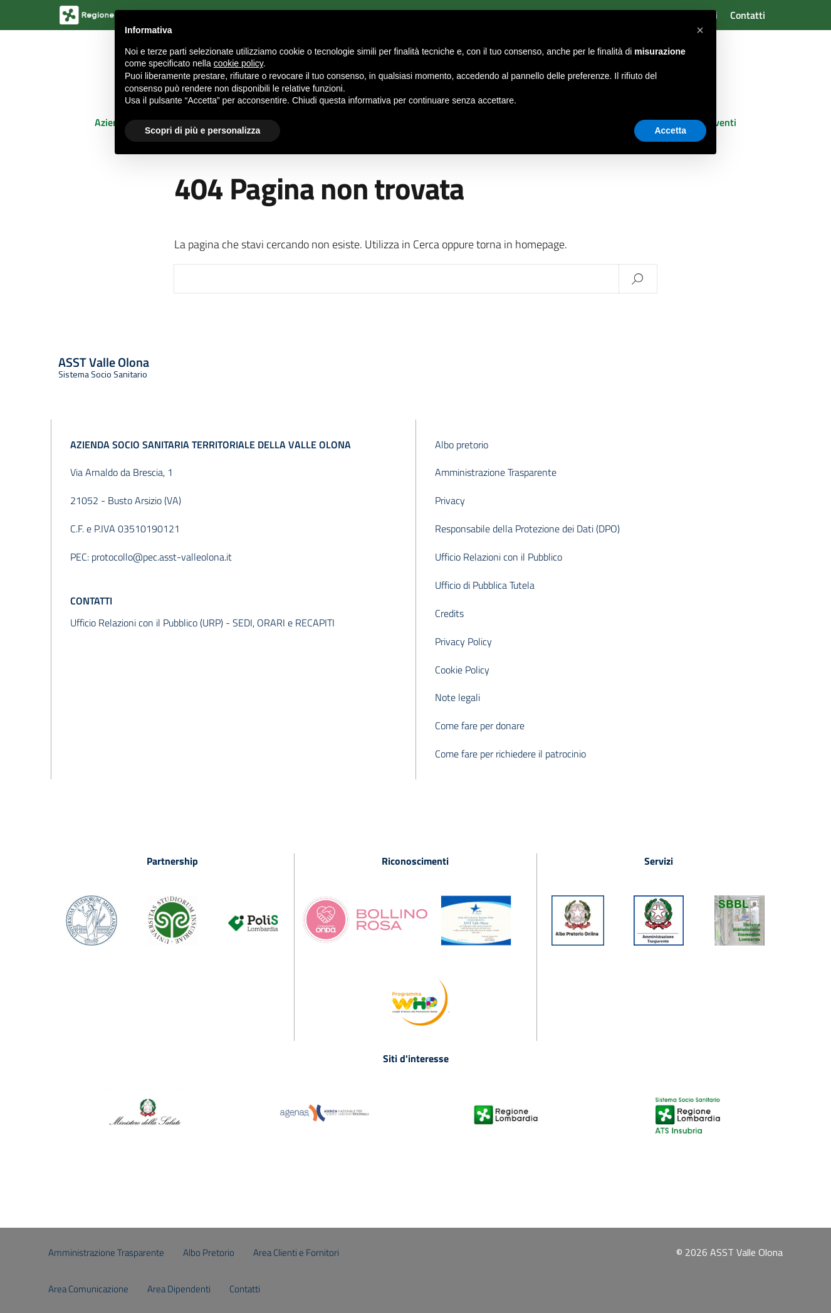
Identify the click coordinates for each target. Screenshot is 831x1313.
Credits (449, 613)
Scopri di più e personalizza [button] (202, 130)
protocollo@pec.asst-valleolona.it (161, 556)
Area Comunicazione (88, 1289)
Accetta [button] (670, 130)
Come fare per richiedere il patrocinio (510, 753)
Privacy (450, 500)
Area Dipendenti (179, 1289)
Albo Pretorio (208, 1252)
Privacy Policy (463, 641)
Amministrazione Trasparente (496, 472)
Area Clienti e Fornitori (296, 1252)
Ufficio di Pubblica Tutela (485, 585)
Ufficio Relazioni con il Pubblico (498, 556)
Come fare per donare (480, 725)
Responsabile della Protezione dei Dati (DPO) (527, 528)
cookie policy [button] (238, 63)
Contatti (747, 15)
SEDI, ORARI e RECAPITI (284, 622)
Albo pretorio (461, 444)
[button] (700, 30)
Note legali (457, 697)
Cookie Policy (462, 669)
